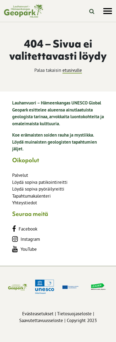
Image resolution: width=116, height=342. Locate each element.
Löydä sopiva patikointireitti (40, 182)
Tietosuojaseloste (74, 313)
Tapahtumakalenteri (31, 196)
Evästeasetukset (38, 313)
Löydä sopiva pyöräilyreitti (38, 189)
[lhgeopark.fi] (23, 11)
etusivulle (72, 70)
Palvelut (20, 175)
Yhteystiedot (24, 202)
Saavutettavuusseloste (41, 320)
